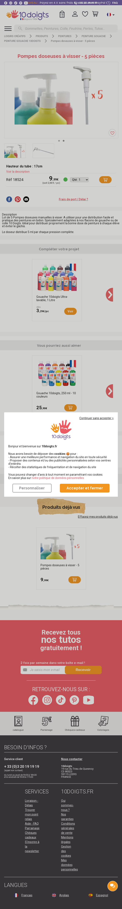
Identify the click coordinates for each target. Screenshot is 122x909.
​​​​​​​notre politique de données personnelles (58, 478)
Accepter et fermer (85, 488)
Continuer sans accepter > (96, 418)
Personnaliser (32, 488)
